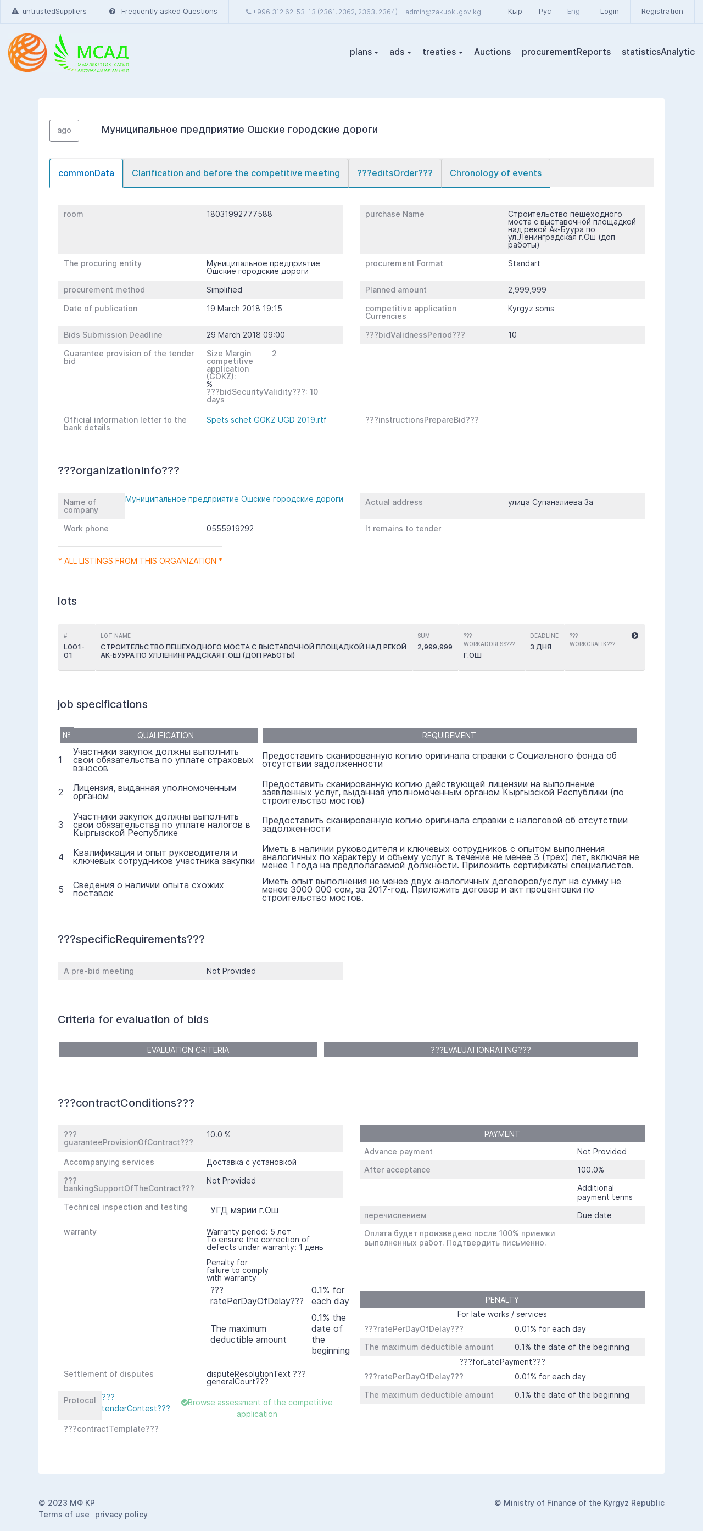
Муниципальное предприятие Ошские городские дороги (234, 498)
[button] (635, 636)
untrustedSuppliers (49, 11)
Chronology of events (496, 172)
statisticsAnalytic (658, 51)
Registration (662, 11)
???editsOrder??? (395, 172)
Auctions (492, 51)
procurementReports (566, 51)
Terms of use (64, 1514)
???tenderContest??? (136, 1402)
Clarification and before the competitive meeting (236, 172)
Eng (573, 11)
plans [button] (361, 51)
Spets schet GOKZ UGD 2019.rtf (267, 419)
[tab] (86, 173)
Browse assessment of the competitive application (257, 1408)
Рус (545, 11)
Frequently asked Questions (163, 11)
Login (609, 11)
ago (64, 129)
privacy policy (121, 1514)
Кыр (515, 11)
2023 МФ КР (71, 1502)
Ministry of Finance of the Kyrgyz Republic (584, 1502)
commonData (86, 172)
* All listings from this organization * (140, 560)
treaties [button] (439, 51)
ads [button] (396, 51)
